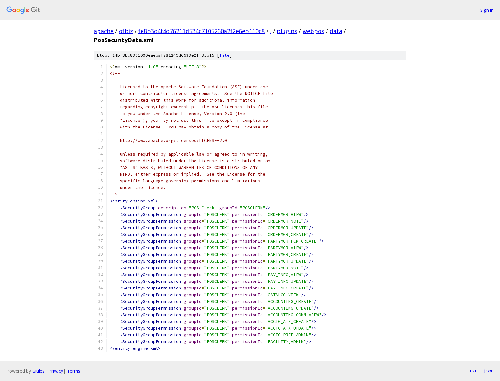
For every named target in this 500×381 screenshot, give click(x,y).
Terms (73, 371)
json (488, 371)
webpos (313, 31)
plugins (287, 31)
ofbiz (126, 31)
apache (104, 31)
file (224, 55)
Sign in (487, 10)
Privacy (55, 371)
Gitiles (38, 371)
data (336, 31)
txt (473, 371)
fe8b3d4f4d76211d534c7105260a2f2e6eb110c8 (201, 31)
